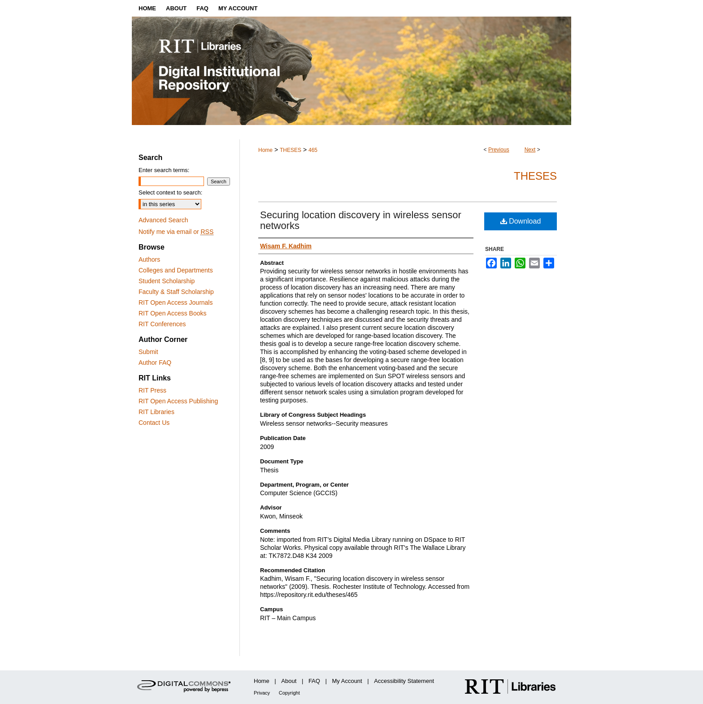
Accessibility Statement (404, 681)
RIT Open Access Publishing (178, 401)
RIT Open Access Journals (176, 302)
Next (530, 150)
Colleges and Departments (176, 270)
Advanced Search (163, 220)
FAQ (314, 681)
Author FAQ (155, 362)
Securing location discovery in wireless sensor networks (360, 220)
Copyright (289, 692)
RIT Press (152, 390)
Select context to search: (170, 192)
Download (520, 221)
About (288, 681)
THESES (290, 150)
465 (312, 150)
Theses (535, 176)
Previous (498, 150)
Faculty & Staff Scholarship (176, 291)
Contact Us (154, 422)
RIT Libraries (156, 411)
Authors (149, 259)
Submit (148, 351)
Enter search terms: (164, 170)
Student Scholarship (167, 281)
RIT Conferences (162, 324)
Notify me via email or (176, 231)
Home (265, 150)
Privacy (262, 692)
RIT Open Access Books (172, 313)
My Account (347, 681)
